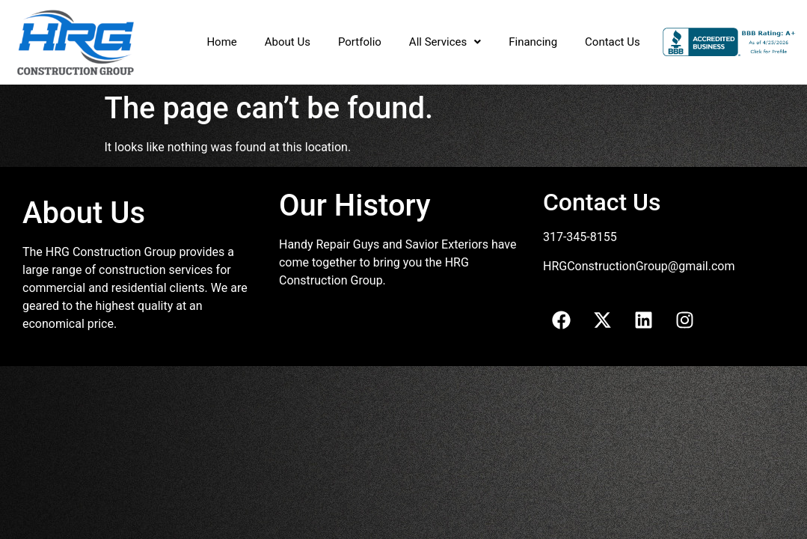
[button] (445, 42)
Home (221, 42)
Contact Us (612, 42)
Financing (533, 42)
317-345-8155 (580, 237)
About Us (287, 42)
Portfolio (359, 42)
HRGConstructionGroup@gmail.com (638, 266)
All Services (445, 42)
